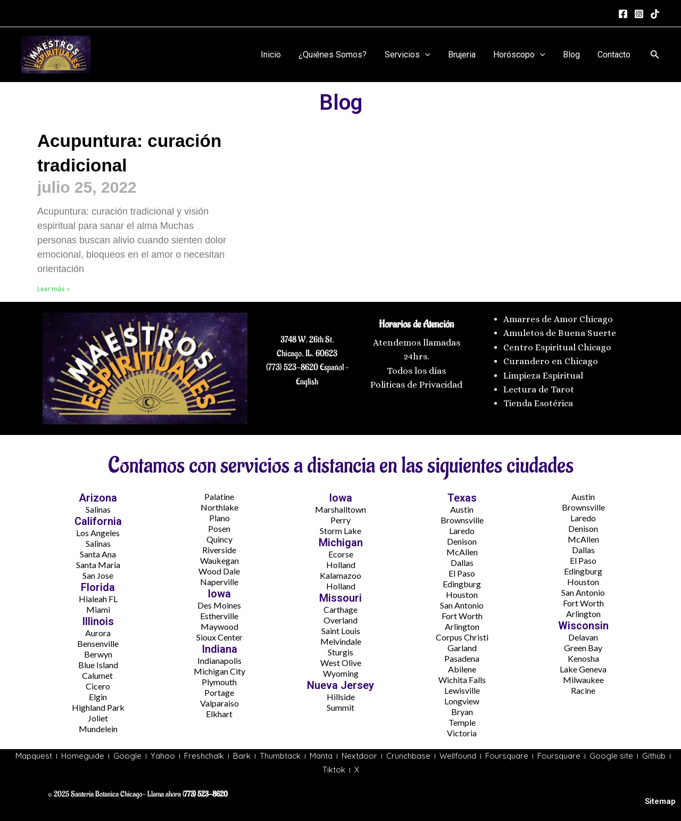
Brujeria (464, 55)
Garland (462, 648)
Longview (461, 701)
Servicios (411, 55)
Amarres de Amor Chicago (558, 319)
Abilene (462, 669)
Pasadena (461, 658)
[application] (428, 55)
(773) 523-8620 (292, 367)
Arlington (462, 626)
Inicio (275, 55)
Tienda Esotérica (539, 403)
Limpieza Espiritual (543, 375)
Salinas (98, 509)
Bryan (462, 712)
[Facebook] (623, 14)
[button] (655, 54)
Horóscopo (521, 55)
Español (331, 367)
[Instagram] (639, 14)
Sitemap (660, 802)
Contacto (614, 55)
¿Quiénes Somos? (337, 55)
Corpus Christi (462, 637)
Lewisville (462, 690)
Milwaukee (583, 680)
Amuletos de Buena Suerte (559, 333)
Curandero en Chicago (550, 361)
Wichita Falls (462, 680)
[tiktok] (655, 14)
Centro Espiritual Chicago (557, 347)
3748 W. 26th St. (307, 339)
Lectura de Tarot (538, 389)
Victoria (462, 733)
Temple (462, 722)
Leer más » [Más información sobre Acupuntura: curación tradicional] (53, 289)
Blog (572, 55)
